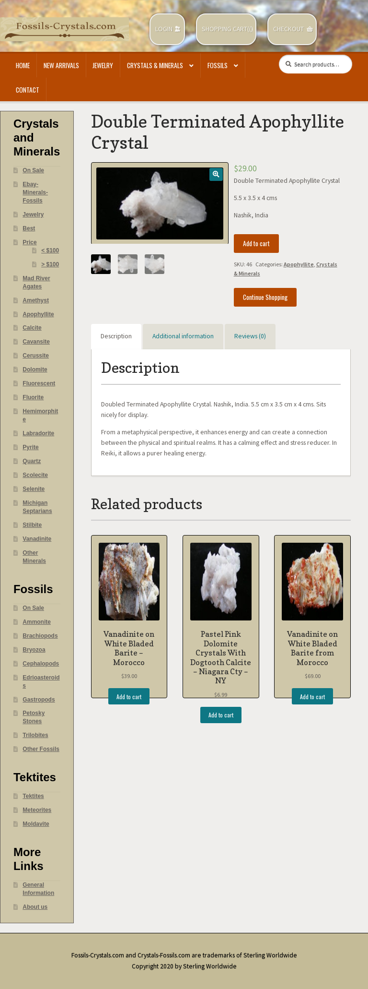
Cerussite (36, 355)
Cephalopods (41, 663)
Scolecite (35, 475)
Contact (27, 90)
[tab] (116, 337)
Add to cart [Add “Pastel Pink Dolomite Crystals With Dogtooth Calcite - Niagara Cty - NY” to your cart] (220, 715)
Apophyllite (299, 264)
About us (35, 907)
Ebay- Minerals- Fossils (35, 192)
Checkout (288, 29)
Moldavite (36, 824)
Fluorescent (39, 383)
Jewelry (102, 65)
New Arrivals (61, 65)
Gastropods (39, 699)
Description (116, 336)
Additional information (183, 336)
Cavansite (36, 341)
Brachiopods (40, 635)
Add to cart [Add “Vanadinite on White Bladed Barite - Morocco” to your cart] (128, 696)
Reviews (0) (250, 336)
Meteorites (37, 810)
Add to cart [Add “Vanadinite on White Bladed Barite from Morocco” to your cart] (312, 696)
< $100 (50, 250)
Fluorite (33, 397)
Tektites (33, 796)
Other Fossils (41, 749)
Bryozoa (34, 649)
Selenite (34, 489)
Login (163, 29)
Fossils (217, 65)
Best (29, 228)
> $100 (50, 264)
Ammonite (37, 622)
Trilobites (35, 735)
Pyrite (30, 447)
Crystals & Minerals (155, 65)
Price (29, 242)
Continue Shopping (265, 297)
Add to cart (256, 243)
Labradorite (38, 433)
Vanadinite (37, 539)
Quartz (32, 461)
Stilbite (32, 525)
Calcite (32, 327)
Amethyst (36, 300)
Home (23, 65)
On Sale (33, 170)
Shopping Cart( (225, 29)
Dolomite (35, 369)
